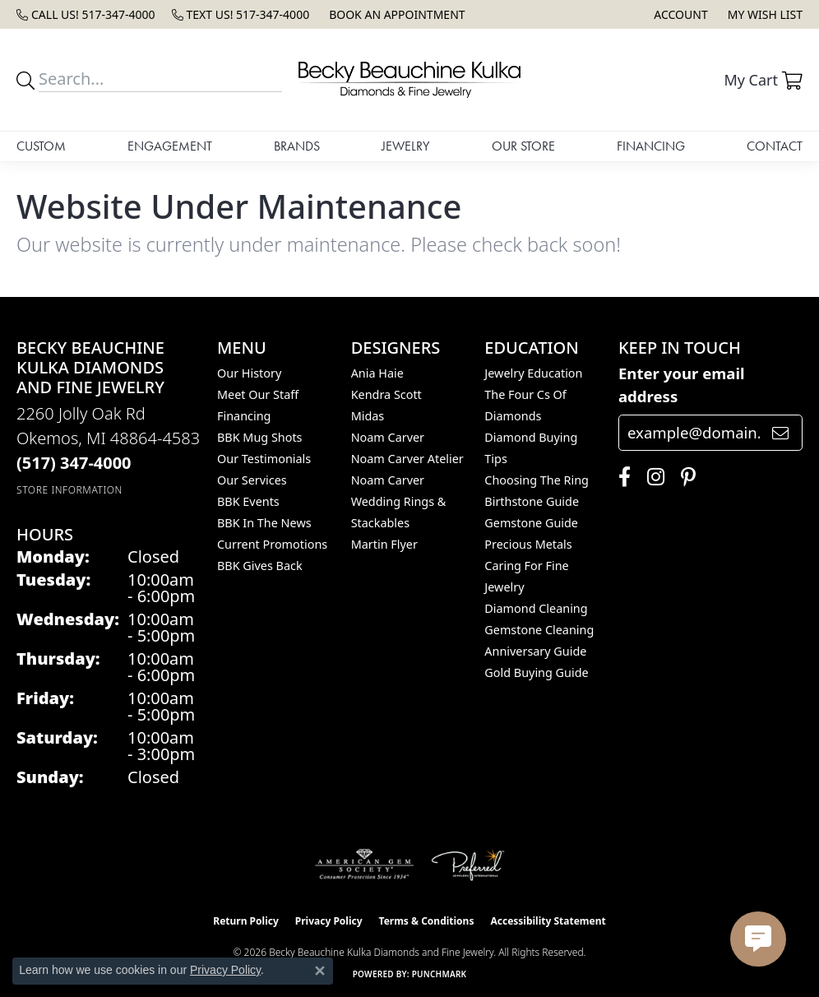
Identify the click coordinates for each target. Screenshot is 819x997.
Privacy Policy (329, 921)
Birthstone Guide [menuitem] (531, 501)
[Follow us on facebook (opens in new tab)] (620, 477)
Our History (249, 373)
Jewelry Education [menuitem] (533, 373)
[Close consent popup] (320, 971)
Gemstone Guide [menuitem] (531, 523)
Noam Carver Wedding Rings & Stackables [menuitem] (399, 501)
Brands (297, 146)
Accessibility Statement (547, 921)
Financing (651, 146)
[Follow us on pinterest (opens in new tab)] (684, 477)
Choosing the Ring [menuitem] (536, 480)
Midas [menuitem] (368, 416)
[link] (85, 14)
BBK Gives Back (260, 565)
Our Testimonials (264, 458)
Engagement (169, 146)
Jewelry (405, 146)
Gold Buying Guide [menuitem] (536, 672)
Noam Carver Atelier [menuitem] (407, 458)
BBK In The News (264, 523)
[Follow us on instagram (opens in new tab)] (651, 477)
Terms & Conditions (426, 921)
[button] (678, 14)
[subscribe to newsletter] (780, 432)
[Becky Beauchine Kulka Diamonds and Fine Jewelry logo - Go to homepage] (409, 80)
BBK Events (248, 501)
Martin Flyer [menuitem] (384, 544)
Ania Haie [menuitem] (377, 373)
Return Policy (246, 921)
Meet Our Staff (257, 394)
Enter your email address (681, 384)
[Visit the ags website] (364, 864)
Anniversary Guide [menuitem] (535, 651)
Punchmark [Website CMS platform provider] (439, 974)
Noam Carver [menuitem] (387, 437)
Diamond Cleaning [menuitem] (535, 608)
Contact (775, 146)
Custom (41, 146)
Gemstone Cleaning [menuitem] (539, 630)
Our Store (523, 146)
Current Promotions (272, 544)
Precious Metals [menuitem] (527, 544)
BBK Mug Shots (259, 437)
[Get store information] (69, 490)
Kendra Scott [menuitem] (386, 394)
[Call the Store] (74, 463)
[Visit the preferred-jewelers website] (468, 864)
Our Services (252, 480)
